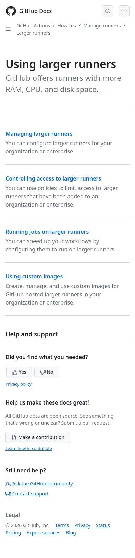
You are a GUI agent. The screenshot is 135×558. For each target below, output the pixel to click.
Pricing (13, 532)
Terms (62, 525)
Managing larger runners (39, 133)
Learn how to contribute (28, 448)
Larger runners (33, 32)
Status (103, 525)
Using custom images (34, 276)
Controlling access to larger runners (53, 178)
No (46, 372)
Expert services (43, 532)
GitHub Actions (33, 25)
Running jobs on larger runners (47, 231)
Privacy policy (18, 384)
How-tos (67, 25)
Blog (71, 532)
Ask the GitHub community (39, 483)
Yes (19, 372)
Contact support (27, 493)
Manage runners (102, 25)
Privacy (82, 525)
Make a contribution (37, 437)
